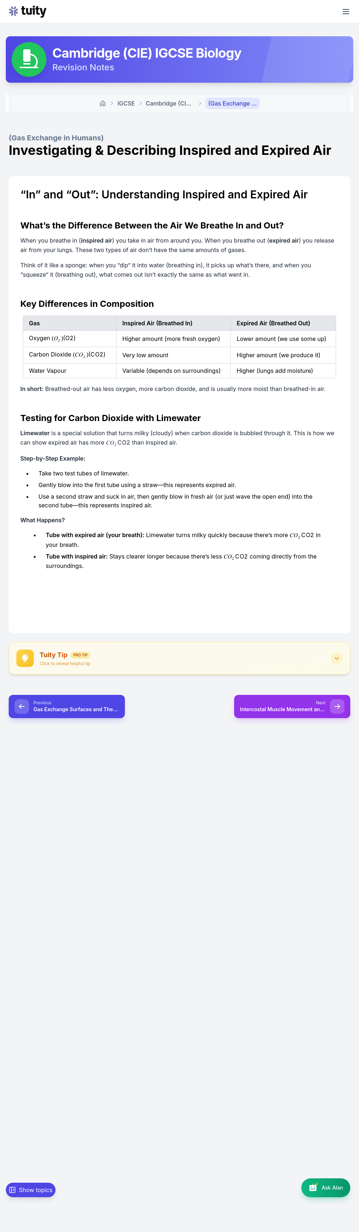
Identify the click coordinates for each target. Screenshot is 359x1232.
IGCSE (126, 103)
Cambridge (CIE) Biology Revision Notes (171, 103)
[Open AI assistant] (325, 1187)
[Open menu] (346, 11)
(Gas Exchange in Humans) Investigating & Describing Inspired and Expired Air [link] (234, 103)
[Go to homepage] (27, 12)
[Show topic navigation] (31, 1190)
